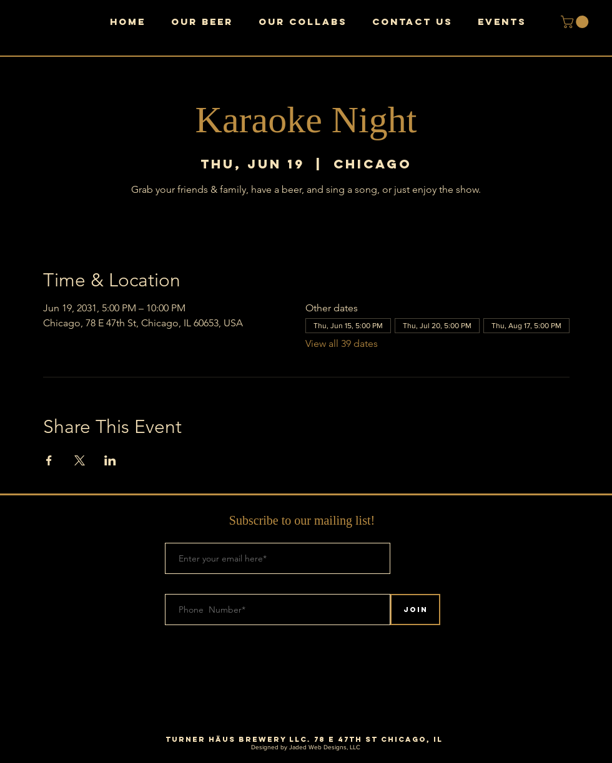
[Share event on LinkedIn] (110, 460)
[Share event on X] (80, 460)
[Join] (415, 609)
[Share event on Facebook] (49, 460)
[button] (576, 22)
